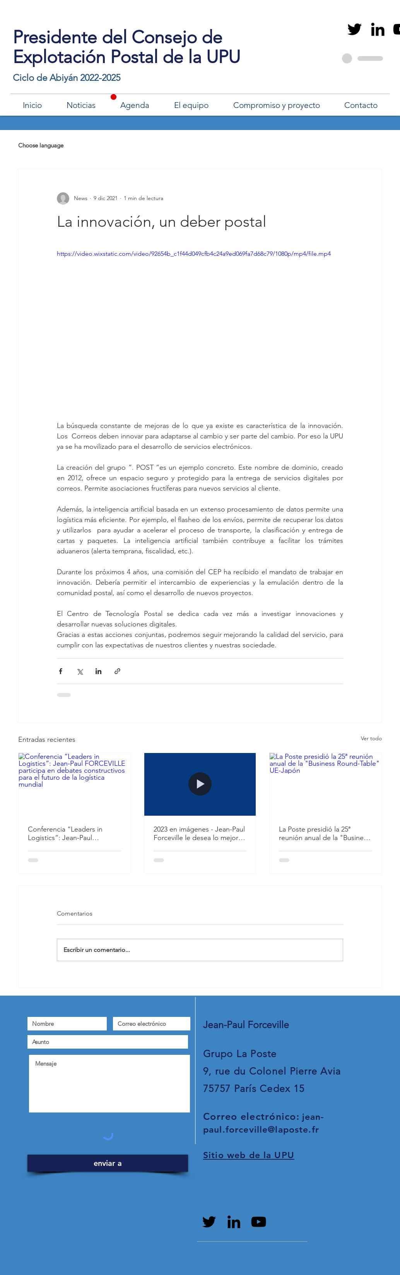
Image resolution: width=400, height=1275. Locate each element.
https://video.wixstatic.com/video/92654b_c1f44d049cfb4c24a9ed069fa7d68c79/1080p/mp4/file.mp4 (194, 253)
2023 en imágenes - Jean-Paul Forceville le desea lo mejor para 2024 (199, 833)
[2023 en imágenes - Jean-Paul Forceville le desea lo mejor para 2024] (200, 784)
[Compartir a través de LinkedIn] (98, 671)
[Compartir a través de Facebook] (60, 671)
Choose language (40, 145)
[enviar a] (107, 1163)
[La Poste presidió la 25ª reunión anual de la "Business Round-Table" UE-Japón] (325, 784)
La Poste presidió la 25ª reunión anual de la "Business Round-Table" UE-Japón (324, 833)
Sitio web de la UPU (248, 1155)
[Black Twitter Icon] (354, 29)
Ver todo (371, 738)
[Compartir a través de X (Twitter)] (79, 671)
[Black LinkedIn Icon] (377, 29)
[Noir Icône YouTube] (259, 1222)
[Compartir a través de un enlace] (117, 671)
